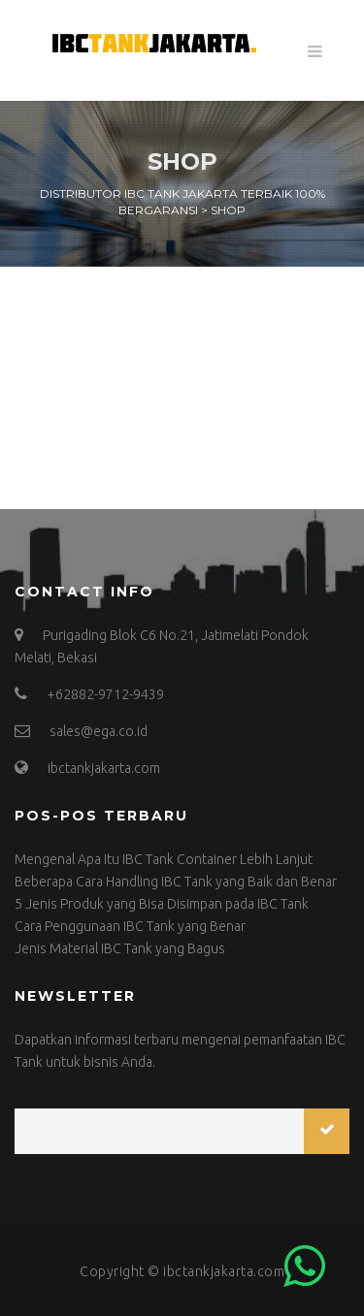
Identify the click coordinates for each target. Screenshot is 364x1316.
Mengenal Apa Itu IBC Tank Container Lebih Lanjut (164, 859)
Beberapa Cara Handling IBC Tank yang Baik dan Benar (176, 881)
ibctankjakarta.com (223, 1271)
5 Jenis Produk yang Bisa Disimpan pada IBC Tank (162, 904)
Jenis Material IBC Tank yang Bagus (120, 948)
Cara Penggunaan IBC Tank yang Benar (130, 926)
